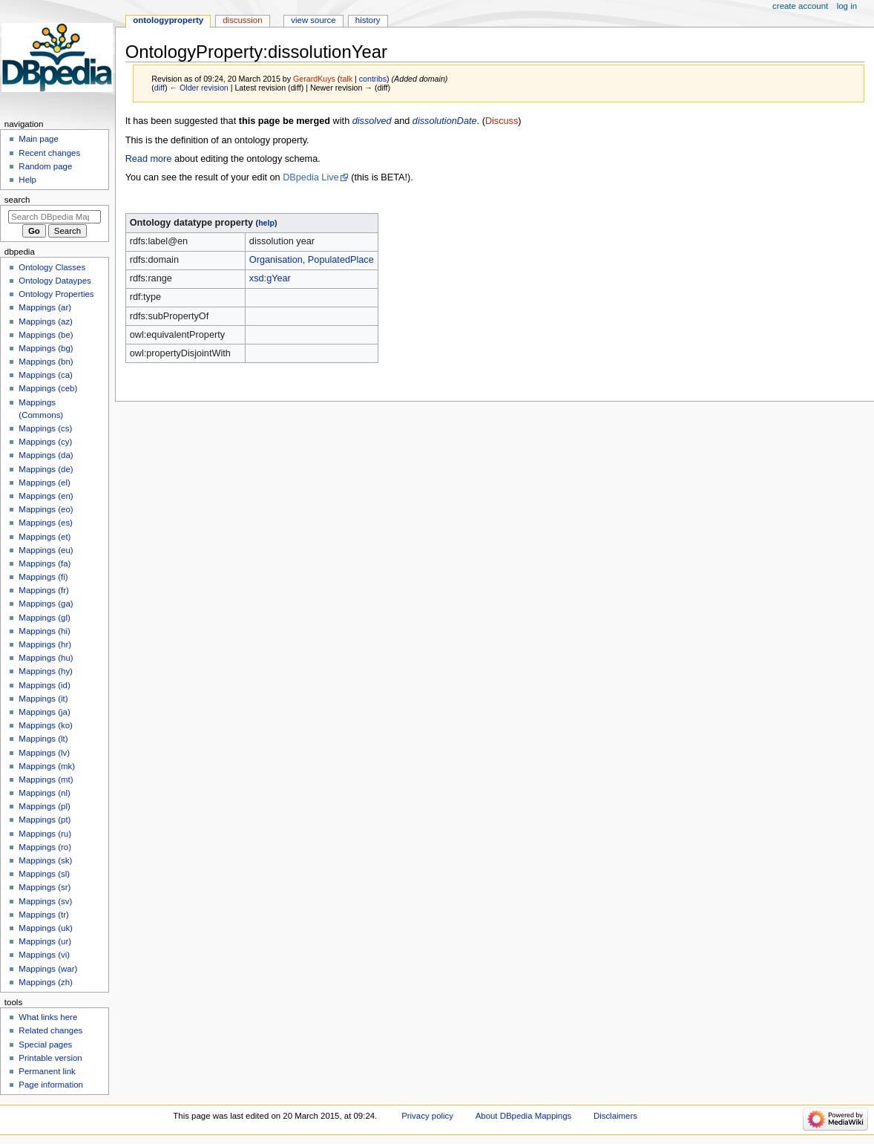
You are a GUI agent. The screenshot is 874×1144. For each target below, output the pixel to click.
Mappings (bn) (46, 361)
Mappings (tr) (43, 914)
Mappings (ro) (45, 847)
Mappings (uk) (46, 928)
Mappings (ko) (46, 725)
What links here (48, 1017)
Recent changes (49, 152)
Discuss (501, 121)
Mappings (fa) (44, 563)
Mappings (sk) (45, 860)
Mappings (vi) (44, 954)
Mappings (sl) (44, 873)
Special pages (45, 1044)
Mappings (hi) (44, 631)
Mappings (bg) (46, 348)
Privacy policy (427, 1115)
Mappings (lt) (43, 738)
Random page (45, 166)
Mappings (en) (46, 495)
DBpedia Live (310, 177)
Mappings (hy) (46, 671)
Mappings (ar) (45, 307)
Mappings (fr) (43, 590)
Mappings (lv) (44, 752)
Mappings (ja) (44, 711)
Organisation (276, 260)
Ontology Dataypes (55, 280)
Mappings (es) (46, 522)
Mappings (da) (46, 455)
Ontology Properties (56, 294)
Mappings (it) (43, 698)
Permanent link (47, 1071)
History (368, 20)
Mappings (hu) (46, 657)
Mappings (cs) (45, 428)
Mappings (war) (48, 968)
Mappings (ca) (46, 374)
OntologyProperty (168, 20)
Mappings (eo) (46, 509)
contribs (373, 78)
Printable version (50, 1057)
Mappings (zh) (46, 982)
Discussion (242, 20)
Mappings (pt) (44, 819)
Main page (39, 138)
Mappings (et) (44, 536)
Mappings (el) (44, 482)
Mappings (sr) (44, 887)
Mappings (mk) (47, 766)
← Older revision (198, 87)
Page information (51, 1084)
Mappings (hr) (45, 644)
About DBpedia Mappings (524, 1115)
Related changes (50, 1030)
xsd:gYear (270, 278)
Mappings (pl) (44, 806)
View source (313, 20)
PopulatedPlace (341, 260)
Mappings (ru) (45, 833)
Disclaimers (615, 1115)
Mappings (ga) (46, 603)
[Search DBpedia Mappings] (54, 216)
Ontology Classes (52, 267)
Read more (148, 159)
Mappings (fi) (43, 576)
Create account (800, 5)
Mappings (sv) (45, 901)
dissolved (372, 121)
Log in (847, 5)
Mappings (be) (46, 334)
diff (159, 87)
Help (27, 179)
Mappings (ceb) (48, 388)
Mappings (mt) (46, 779)
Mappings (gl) (44, 617)
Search (17, 199)
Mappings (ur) (45, 941)
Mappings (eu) (46, 550)
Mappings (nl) (44, 792)
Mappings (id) (44, 685)
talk (346, 78)
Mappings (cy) (45, 441)
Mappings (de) (46, 469)
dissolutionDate (445, 121)
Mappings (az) (46, 321)
